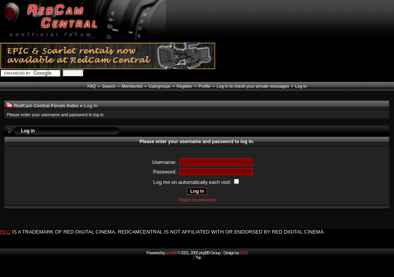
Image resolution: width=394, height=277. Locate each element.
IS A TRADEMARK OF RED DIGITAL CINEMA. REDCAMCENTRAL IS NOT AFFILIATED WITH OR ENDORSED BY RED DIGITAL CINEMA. (168, 232)
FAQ (91, 86)
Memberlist (132, 86)
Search (108, 86)
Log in (301, 86)
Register (184, 86)
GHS (244, 252)
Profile (204, 86)
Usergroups (159, 86)
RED (5, 232)
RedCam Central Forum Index (46, 105)
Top (198, 257)
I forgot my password (196, 199)
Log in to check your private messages (253, 86)
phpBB (171, 252)
